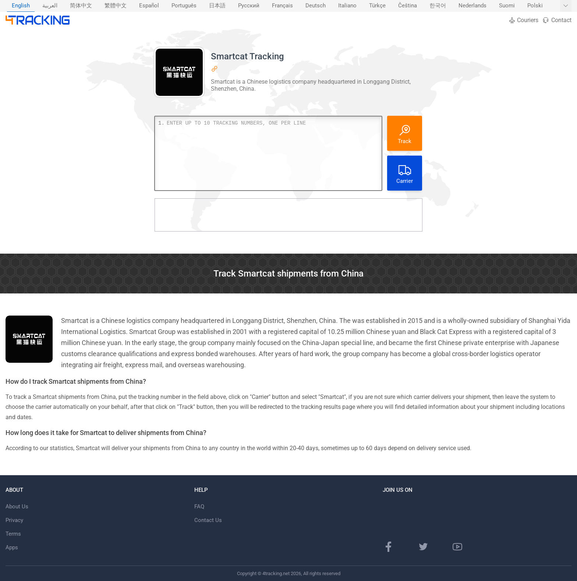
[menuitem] (21, 6)
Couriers (523, 20)
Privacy (14, 520)
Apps (12, 547)
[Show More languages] (565, 6)
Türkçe (377, 6)
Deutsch (315, 6)
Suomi (507, 6)
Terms (13, 533)
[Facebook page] (388, 546)
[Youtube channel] (457, 546)
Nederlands (472, 6)
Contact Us (208, 520)
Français (282, 6)
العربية (49, 6)
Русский (248, 6)
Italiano (347, 6)
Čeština (407, 6)
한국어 (437, 6)
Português (184, 6)
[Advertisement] (288, 215)
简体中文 (81, 6)
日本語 (217, 6)
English (21, 6)
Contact (556, 20)
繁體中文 (116, 6)
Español (149, 6)
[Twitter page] (423, 546)
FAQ (199, 506)
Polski (535, 6)
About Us (17, 506)
